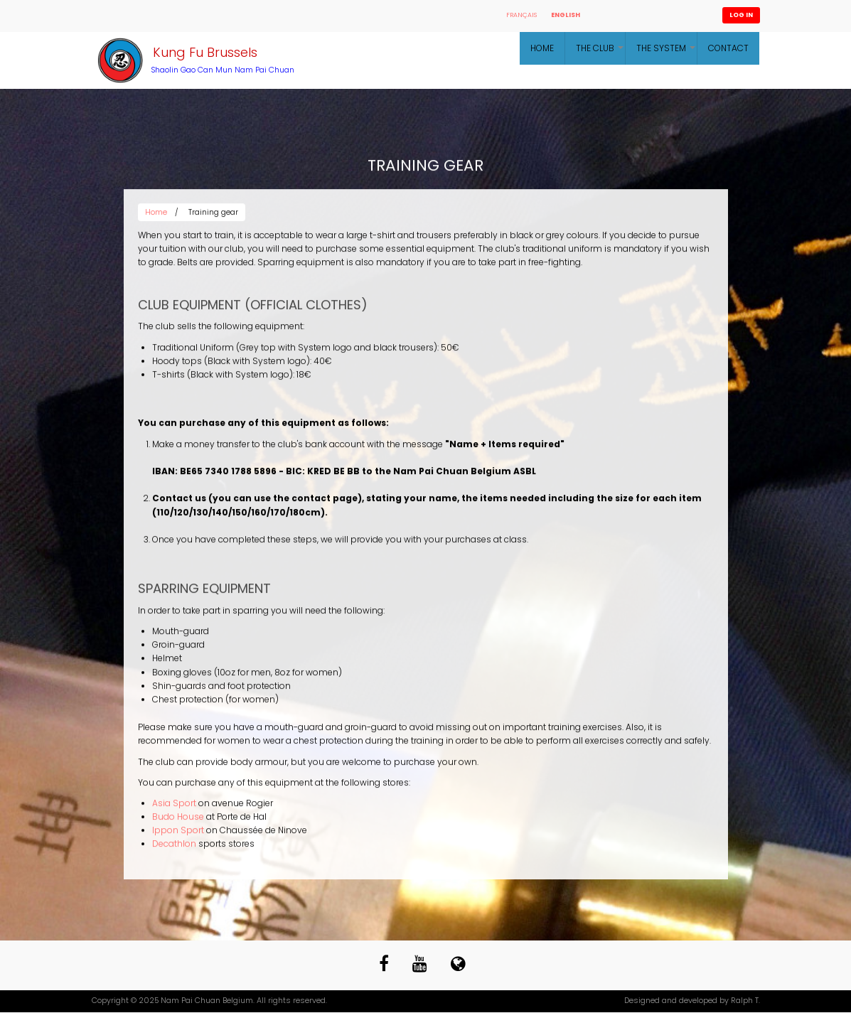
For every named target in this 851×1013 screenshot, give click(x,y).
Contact (728, 48)
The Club (600, 53)
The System (666, 53)
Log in (741, 15)
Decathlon (174, 846)
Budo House (178, 819)
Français (521, 15)
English (565, 15)
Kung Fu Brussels (205, 52)
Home (542, 48)
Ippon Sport (178, 833)
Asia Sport (174, 806)
